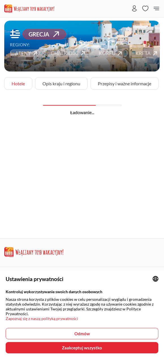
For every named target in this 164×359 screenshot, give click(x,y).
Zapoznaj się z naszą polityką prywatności (42, 318)
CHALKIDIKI (69, 53)
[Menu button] (156, 9)
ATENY (27, 53)
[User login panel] (134, 9)
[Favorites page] (145, 9)
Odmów (82, 333)
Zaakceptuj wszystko (82, 347)
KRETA (147, 53)
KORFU (111, 53)
